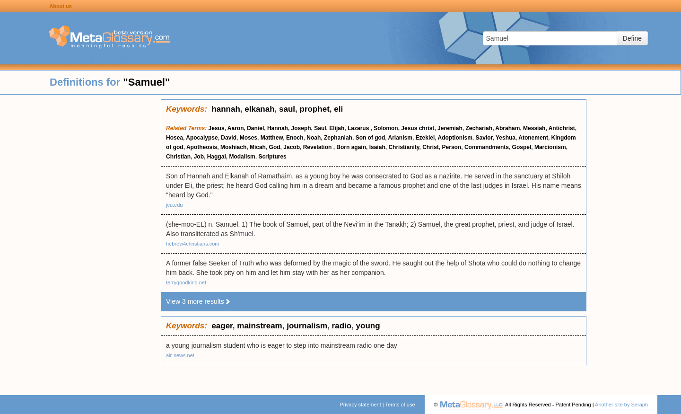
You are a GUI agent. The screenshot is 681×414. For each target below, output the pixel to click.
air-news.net (180, 355)
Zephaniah (338, 137)
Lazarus (359, 128)
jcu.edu (174, 205)
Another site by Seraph (621, 404)
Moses (248, 137)
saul (287, 109)
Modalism (242, 156)
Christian (178, 156)
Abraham (507, 128)
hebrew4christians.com (192, 244)
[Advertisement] (80, 241)
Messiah (534, 128)
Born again (351, 147)
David (228, 137)
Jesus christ (417, 128)
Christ (430, 147)
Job (199, 156)
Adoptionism (454, 137)
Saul (320, 128)
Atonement (533, 137)
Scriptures (272, 156)
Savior (483, 137)
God (274, 147)
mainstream (259, 325)
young (368, 325)
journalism (307, 325)
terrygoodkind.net (186, 282)
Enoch (295, 137)
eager (221, 325)
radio (342, 325)
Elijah (336, 128)
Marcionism (550, 147)
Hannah (277, 128)
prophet (315, 109)
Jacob (291, 147)
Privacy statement (360, 404)
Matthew (272, 137)
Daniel (255, 128)
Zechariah (478, 128)
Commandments (486, 147)
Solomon (386, 128)
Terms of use (400, 404)
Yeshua (505, 137)
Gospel (522, 147)
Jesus (217, 128)
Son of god (370, 137)
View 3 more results (198, 301)
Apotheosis (201, 147)
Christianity (403, 147)
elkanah (259, 109)
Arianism (400, 137)
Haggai (216, 156)
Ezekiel (425, 137)
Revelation (318, 147)
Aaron (235, 128)
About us (60, 6)
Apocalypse (202, 137)
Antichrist (562, 128)
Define (632, 38)
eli (338, 109)
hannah (225, 109)
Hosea (174, 137)
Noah (313, 137)
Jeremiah (450, 128)
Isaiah (377, 147)
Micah (258, 147)
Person (452, 147)
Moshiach (233, 147)
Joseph (301, 128)
